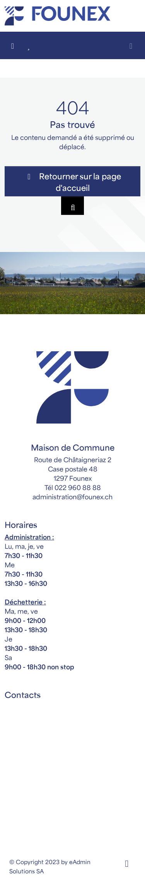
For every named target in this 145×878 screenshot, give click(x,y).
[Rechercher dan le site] (72, 205)
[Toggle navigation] (130, 45)
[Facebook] (127, 862)
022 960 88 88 (78, 487)
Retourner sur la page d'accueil (72, 181)
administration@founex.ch (72, 496)
